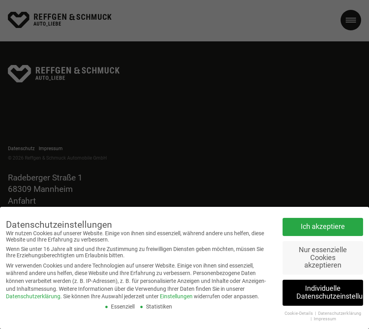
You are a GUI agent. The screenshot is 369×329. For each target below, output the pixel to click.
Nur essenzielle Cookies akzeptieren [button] (323, 252)
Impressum (325, 313)
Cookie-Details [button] (299, 307)
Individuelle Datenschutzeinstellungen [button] (329, 287)
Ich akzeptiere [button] (323, 221)
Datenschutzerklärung (33, 291)
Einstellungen (176, 291)
